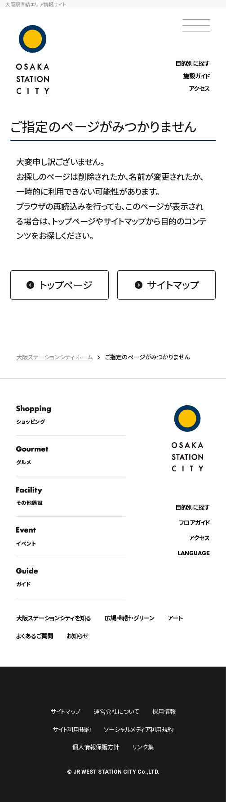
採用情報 (164, 711)
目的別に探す (192, 63)
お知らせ (77, 636)
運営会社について (116, 711)
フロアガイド (194, 522)
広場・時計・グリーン (130, 618)
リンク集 (143, 747)
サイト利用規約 (72, 729)
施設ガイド (196, 76)
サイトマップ (173, 284)
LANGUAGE (193, 553)
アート (175, 618)
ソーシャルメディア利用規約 (138, 729)
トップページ (66, 284)
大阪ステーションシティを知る (53, 618)
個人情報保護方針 (95, 747)
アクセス (199, 88)
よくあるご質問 (34, 636)
